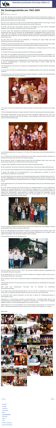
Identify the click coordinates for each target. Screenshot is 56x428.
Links (3, 420)
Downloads (4, 416)
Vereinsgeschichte (6, 414)
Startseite (4, 404)
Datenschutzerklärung (7, 424)
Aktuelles (4, 406)
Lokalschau (4, 408)
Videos (3, 418)
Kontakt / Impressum (7, 422)
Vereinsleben (5, 410)
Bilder (3, 412)
